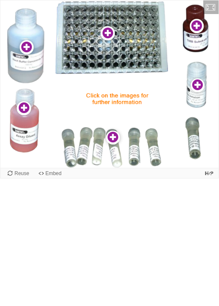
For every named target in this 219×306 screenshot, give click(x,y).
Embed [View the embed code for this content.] (54, 173)
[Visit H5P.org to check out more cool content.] (209, 173)
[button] (211, 7)
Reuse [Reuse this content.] (21, 173)
